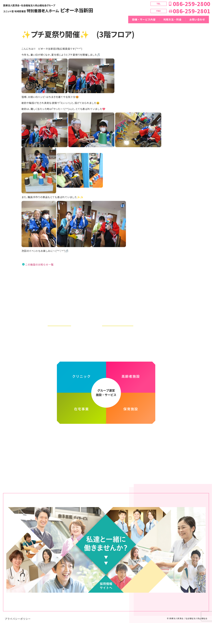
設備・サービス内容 (144, 19)
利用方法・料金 (172, 19)
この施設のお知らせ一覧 (39, 264)
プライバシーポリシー (18, 615)
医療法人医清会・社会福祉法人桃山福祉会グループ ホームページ (106, 432)
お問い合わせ (197, 19)
